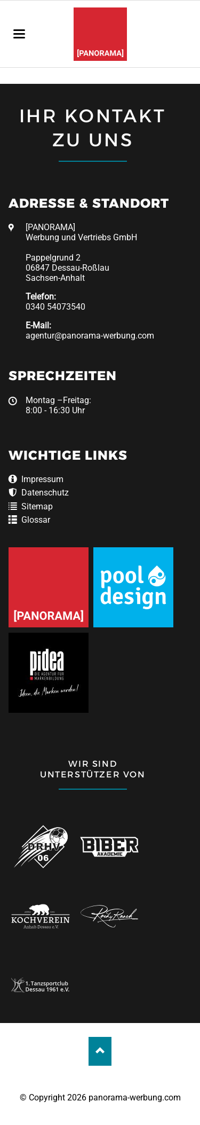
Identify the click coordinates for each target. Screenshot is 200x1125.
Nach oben (100, 1051)
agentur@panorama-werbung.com (90, 336)
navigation (19, 33)
